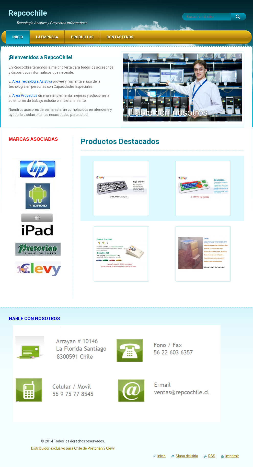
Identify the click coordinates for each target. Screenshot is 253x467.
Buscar (238, 16)
